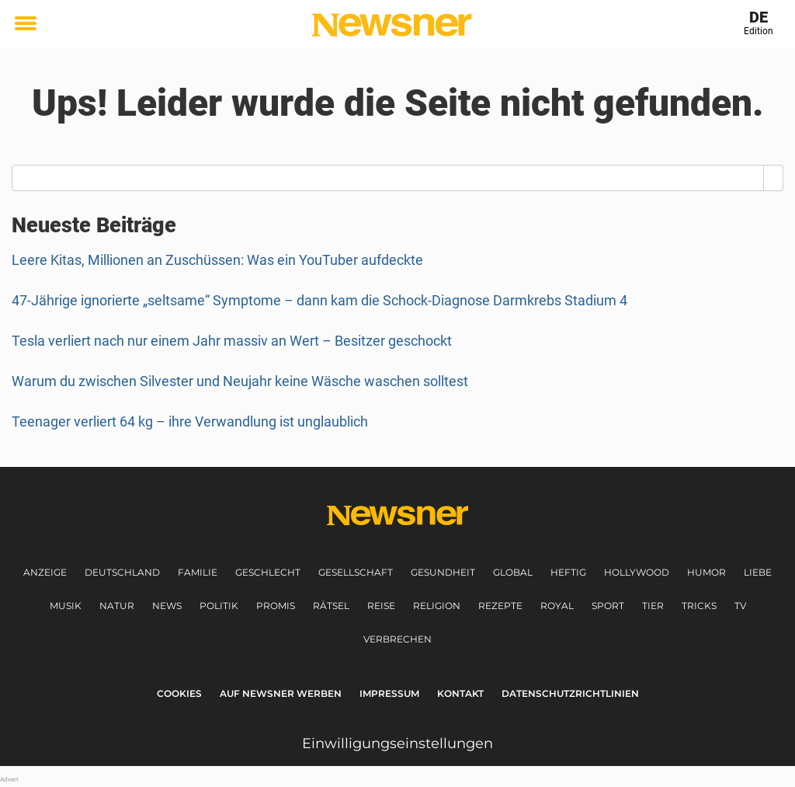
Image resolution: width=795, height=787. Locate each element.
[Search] (773, 178)
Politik (219, 605)
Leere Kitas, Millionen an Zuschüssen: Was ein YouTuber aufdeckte (217, 260)
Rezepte (500, 605)
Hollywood (636, 572)
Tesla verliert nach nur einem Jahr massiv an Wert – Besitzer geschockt (232, 341)
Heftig (568, 572)
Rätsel (331, 605)
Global (513, 572)
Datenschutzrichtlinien (570, 693)
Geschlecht (267, 572)
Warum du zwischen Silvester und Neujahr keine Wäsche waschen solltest (240, 381)
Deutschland (122, 572)
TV (740, 605)
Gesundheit (443, 572)
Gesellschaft (355, 572)
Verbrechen (397, 639)
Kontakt (460, 693)
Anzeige (45, 572)
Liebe (758, 572)
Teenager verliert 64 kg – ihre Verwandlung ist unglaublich (190, 421)
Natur (116, 605)
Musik (66, 605)
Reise (381, 605)
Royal (557, 605)
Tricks (699, 605)
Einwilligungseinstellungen (397, 743)
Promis (275, 605)
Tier (653, 605)
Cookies (179, 693)
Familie (197, 572)
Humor (706, 572)
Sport (608, 605)
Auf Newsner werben (281, 693)
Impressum (389, 693)
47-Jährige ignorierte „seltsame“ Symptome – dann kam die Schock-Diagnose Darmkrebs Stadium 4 (319, 300)
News (167, 605)
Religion (436, 605)
